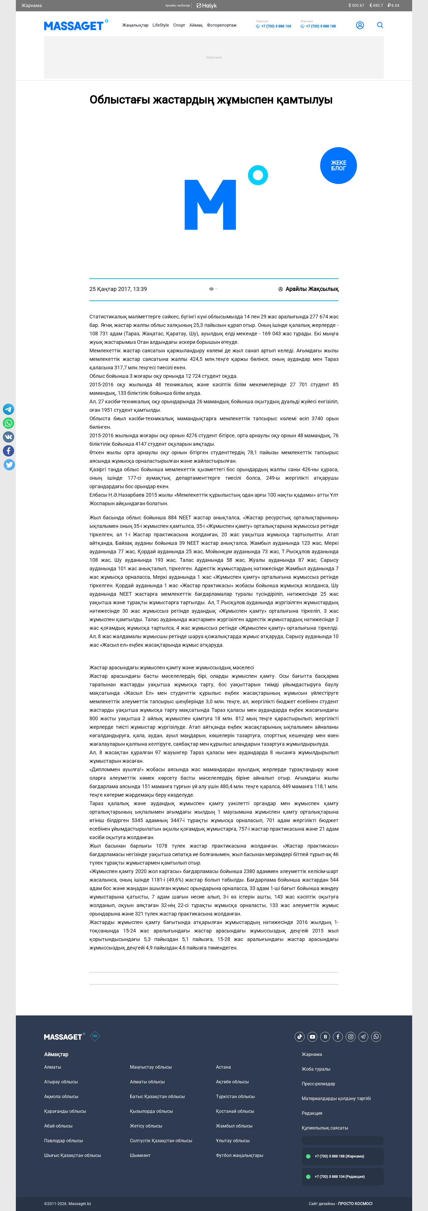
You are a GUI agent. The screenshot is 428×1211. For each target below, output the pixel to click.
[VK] (325, 1036)
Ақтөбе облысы (232, 1081)
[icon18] (94, 1037)
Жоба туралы (316, 1069)
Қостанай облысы (235, 1111)
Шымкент (140, 1155)
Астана (223, 1067)
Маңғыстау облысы (151, 1067)
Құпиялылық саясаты (325, 1128)
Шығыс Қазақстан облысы (72, 1155)
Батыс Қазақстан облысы (157, 1096)
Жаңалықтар (135, 25)
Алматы (52, 1067)
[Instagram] (351, 1036)
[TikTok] (300, 1036)
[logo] (76, 25)
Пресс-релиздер (318, 1083)
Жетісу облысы (146, 1126)
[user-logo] (360, 25)
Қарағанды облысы (65, 1111)
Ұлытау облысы (233, 1140)
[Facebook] (338, 1036)
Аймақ (196, 25)
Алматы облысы (147, 1081)
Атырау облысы (61, 1081)
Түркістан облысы (235, 1096)
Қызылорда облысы (151, 1111)
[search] (379, 25)
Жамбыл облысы (234, 1126)
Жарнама (32, 5)
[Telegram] (363, 1036)
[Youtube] (312, 1036)
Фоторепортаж (221, 25)
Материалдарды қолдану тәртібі (336, 1098)
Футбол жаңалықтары (239, 1155)
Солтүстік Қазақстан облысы (161, 1140)
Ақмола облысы (61, 1096)
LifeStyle (161, 25)
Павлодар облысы (63, 1140)
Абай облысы (58, 1126)
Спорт (179, 25)
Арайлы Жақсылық (309, 289)
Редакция (312, 1113)
